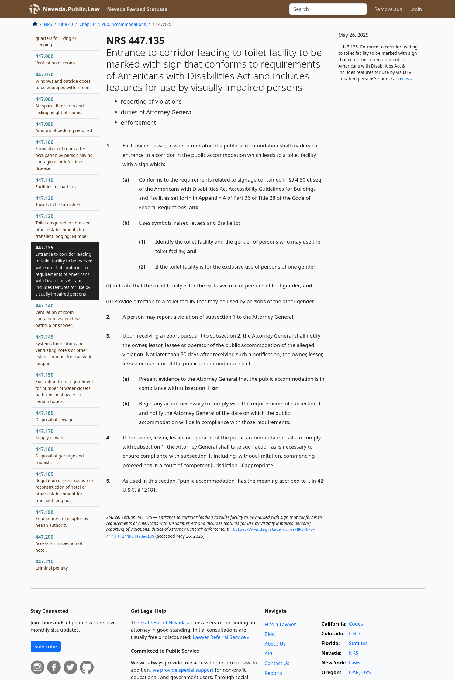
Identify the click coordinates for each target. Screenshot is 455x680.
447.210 (52, 564)
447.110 (56, 183)
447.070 (64, 81)
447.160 (55, 416)
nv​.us (403, 79)
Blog (270, 634)
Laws (354, 662)
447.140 (59, 315)
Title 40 (65, 24)
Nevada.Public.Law (71, 9)
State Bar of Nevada (163, 622)
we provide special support (182, 670)
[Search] (328, 9)
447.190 (62, 518)
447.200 (59, 543)
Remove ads (388, 9)
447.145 (64, 350)
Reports (274, 673)
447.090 (64, 127)
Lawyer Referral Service (219, 637)
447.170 (51, 434)
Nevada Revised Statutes (137, 9)
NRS (48, 24)
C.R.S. (355, 633)
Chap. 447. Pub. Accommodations (112, 24)
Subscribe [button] (46, 646)
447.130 (63, 226)
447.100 (64, 155)
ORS (366, 672)
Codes (356, 623)
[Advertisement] (379, 187)
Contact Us (277, 663)
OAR (354, 672)
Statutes (358, 643)
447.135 (64, 270)
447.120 (59, 201)
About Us (275, 643)
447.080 (60, 105)
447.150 (64, 388)
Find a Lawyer (280, 624)
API (268, 653)
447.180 (60, 455)
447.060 (56, 59)
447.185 (65, 487)
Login (415, 9)
